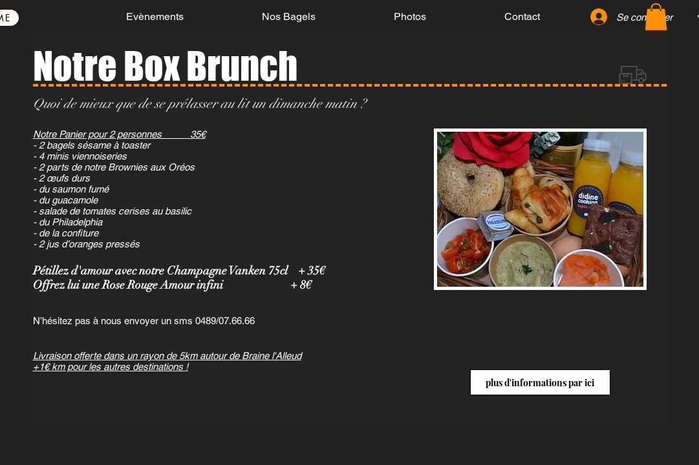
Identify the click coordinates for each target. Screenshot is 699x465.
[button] (656, 16)
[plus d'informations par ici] (540, 382)
